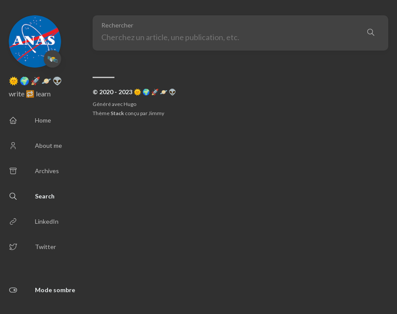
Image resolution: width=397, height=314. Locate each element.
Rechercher (117, 25)
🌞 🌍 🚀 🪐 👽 (35, 80)
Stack (117, 113)
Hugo (130, 104)
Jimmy (156, 113)
